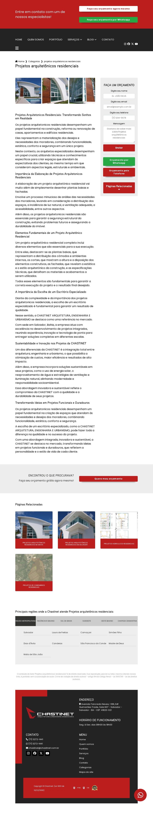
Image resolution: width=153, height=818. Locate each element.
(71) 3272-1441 (34, 739)
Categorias (34, 61)
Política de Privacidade (55, 790)
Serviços (73, 39)
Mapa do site (86, 772)
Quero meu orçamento (108, 478)
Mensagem (119, 123)
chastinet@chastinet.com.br (42, 748)
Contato (108, 39)
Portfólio (55, 39)
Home (18, 39)
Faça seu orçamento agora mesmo (108, 8)
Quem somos (35, 39)
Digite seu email (119, 101)
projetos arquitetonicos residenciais (62, 61)
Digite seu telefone (119, 112)
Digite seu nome (119, 90)
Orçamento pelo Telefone (119, 172)
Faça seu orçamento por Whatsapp (108, 19)
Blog (90, 39)
